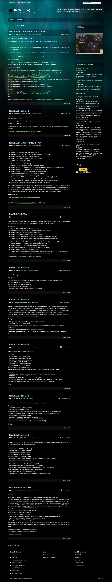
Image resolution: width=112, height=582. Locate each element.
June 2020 (78, 557)
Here (9, 531)
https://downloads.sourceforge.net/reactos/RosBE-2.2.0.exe (24, 197)
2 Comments (35, 217)
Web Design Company (26, 578)
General (12, 19)
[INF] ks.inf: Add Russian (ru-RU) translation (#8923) (88, 122)
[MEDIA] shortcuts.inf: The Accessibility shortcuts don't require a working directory (87, 97)
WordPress (17, 578)
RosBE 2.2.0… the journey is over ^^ (26, 143)
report (16, 529)
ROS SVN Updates (86, 64)
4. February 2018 (65, 270)
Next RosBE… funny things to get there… (28, 31)
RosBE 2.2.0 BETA (18, 214)
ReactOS (20, 19)
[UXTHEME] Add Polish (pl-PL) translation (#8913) (87, 145)
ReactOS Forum (16, 562)
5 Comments (30, 398)
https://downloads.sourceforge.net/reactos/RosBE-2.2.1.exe (24, 131)
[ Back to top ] (100, 578)
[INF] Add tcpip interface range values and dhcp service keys (87, 69)
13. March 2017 (66, 347)
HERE (10, 384)
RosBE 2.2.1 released (19, 111)
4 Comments (35, 270)
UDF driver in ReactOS (20, 487)
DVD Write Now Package (29, 507)
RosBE (24, 34)
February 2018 (79, 565)
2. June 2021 (66, 34)
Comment (67, 103)
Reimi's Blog (22, 10)
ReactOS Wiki (15, 570)
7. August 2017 (66, 302)
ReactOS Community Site (19, 560)
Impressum (12, 2)
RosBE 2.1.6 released (19, 267)
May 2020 (77, 560)
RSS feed (60, 11)
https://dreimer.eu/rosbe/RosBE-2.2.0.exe (30, 256)
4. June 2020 (66, 113)
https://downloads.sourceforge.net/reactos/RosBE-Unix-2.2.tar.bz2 (26, 203)
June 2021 (78, 555)
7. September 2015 (65, 398)
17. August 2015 (66, 437)
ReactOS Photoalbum (24, 2)
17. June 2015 (66, 490)
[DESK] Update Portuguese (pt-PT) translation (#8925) (89, 81)
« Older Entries (13, 545)
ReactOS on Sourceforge (19, 565)
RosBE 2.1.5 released (19, 299)
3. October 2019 (66, 217)
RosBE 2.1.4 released (19, 344)
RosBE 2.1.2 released (19, 435)
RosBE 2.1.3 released (19, 396)
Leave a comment (36, 34)
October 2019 (79, 562)
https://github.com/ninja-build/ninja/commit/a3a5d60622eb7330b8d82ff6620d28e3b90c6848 (37, 99)
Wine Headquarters (17, 573)
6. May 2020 (67, 145)
